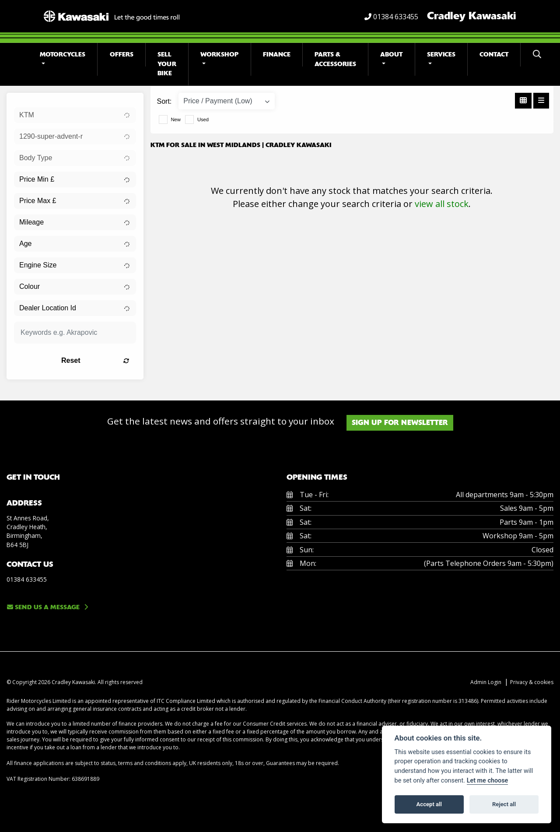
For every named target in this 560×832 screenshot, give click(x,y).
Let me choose (487, 780)
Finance (276, 54)
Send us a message (43, 607)
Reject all (504, 804)
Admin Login (485, 682)
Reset (95, 360)
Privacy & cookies (531, 682)
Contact (494, 54)
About (391, 54)
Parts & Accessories (335, 59)
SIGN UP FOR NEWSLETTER (400, 422)
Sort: (164, 101)
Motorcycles (62, 54)
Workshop (219, 54)
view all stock (442, 204)
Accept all (429, 804)
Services (441, 54)
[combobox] (75, 115)
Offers (121, 54)
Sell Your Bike (167, 63)
